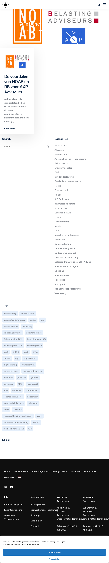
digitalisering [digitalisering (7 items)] (10, 364)
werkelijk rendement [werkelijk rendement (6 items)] (14, 428)
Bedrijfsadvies (60, 471)
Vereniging (60, 293)
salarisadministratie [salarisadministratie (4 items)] (14, 403)
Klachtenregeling (13, 510)
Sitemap (35, 515)
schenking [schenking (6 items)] (33, 403)
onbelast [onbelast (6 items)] (16, 390)
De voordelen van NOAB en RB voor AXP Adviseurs (16, 84)
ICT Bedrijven (61, 199)
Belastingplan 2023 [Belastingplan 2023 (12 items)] (13, 339)
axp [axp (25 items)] (42, 320)
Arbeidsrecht (61, 154)
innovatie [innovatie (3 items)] (8, 377)
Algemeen (59, 150)
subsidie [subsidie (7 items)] (17, 409)
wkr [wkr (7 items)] (30, 428)
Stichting (59, 270)
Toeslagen (60, 279)
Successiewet (61, 275)
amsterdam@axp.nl (74, 518)
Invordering (60, 208)
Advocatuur (60, 145)
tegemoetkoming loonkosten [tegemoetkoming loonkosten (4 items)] (18, 416)
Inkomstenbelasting (64, 203)
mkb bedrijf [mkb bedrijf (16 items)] (32, 384)
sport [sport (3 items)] (6, 409)
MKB (56, 230)
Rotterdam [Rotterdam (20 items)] (32, 396)
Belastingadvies (40, 471)
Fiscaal (58, 185)
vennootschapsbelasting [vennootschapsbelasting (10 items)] (16, 422)
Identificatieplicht (13, 504)
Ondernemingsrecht (65, 248)
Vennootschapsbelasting (67, 288)
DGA (56, 172)
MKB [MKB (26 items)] (20, 384)
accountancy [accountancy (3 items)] (10, 313)
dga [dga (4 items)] (17, 358)
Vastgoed (59, 284)
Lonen (57, 217)
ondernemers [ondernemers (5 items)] (32, 390)
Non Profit (59, 239)
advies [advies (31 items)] (33, 320)
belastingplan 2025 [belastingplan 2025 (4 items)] (13, 345)
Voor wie (75, 471)
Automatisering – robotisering (70, 159)
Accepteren (54, 552)
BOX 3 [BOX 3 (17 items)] (16, 352)
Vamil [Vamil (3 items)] (39, 416)
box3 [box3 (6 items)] (26, 352)
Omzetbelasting (63, 244)
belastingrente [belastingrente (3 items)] (34, 345)
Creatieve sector (63, 168)
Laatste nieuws (62, 212)
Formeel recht (61, 190)
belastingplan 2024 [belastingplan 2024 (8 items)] (36, 339)
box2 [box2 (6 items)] (6, 352)
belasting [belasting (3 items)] (27, 326)
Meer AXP (9, 477)
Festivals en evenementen (68, 181)
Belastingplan (61, 163)
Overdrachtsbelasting (66, 257)
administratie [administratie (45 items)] (27, 313)
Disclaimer (36, 520)
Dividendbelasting (64, 176)
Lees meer (9, 129)
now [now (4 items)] (6, 390)
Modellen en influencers (66, 235)
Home (7, 471)
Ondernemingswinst (65, 253)
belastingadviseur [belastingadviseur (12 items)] (12, 332)
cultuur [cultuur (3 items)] (7, 358)
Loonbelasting (62, 221)
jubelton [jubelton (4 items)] (22, 377)
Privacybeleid (54, 559)
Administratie (21, 471)
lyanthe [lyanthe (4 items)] (34, 377)
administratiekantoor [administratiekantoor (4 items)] (14, 320)
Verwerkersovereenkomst (44, 510)
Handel (58, 194)
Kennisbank (90, 471)
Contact (35, 526)
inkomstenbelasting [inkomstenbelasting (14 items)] (33, 371)
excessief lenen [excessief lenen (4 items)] (11, 371)
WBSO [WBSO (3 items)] (36, 422)
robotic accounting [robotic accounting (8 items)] (13, 396)
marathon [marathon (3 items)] (8, 384)
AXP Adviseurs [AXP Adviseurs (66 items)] (11, 326)
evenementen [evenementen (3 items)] (28, 364)
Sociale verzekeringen (66, 266)
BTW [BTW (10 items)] (35, 352)
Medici (57, 226)
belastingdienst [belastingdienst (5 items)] (34, 332)
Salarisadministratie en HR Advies (72, 262)
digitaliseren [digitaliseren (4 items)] (30, 358)
